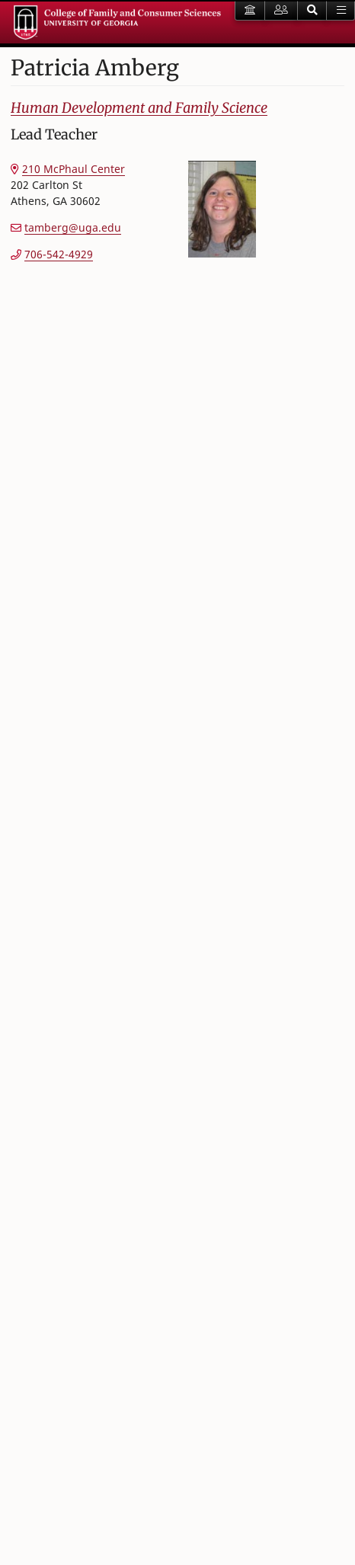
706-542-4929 (58, 254)
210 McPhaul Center (73, 169)
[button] (312, 11)
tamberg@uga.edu (72, 227)
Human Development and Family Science (139, 108)
